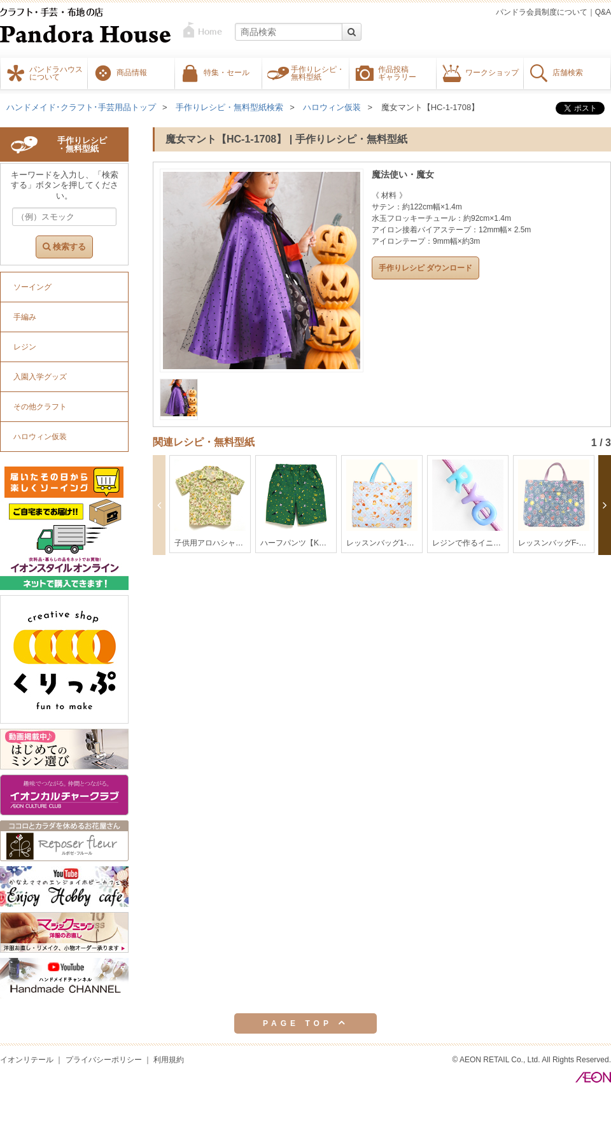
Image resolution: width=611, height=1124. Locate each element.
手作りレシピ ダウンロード (425, 267)
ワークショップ (492, 72)
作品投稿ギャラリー (397, 72)
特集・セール (226, 72)
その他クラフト (40, 406)
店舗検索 (567, 72)
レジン (24, 346)
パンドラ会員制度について (541, 12)
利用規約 (168, 1059)
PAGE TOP (305, 1023)
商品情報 (131, 72)
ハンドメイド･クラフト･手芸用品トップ (81, 107)
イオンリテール (26, 1059)
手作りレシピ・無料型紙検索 (229, 107)
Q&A (603, 12)
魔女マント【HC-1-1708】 (430, 107)
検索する (64, 246)
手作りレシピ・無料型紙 (317, 72)
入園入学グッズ (40, 376)
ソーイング (32, 287)
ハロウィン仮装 (332, 107)
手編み (24, 317)
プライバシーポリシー (104, 1059)
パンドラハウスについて (56, 72)
